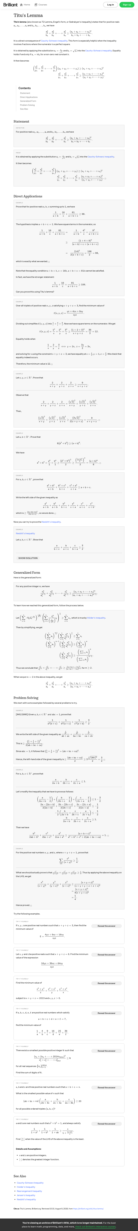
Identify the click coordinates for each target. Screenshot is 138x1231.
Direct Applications (29, 97)
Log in (110, 4)
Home (25, 4)
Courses (40, 4)
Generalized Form (28, 101)
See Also (24, 109)
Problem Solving (27, 105)
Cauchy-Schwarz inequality (54, 40)
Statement (25, 93)
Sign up (127, 4)
